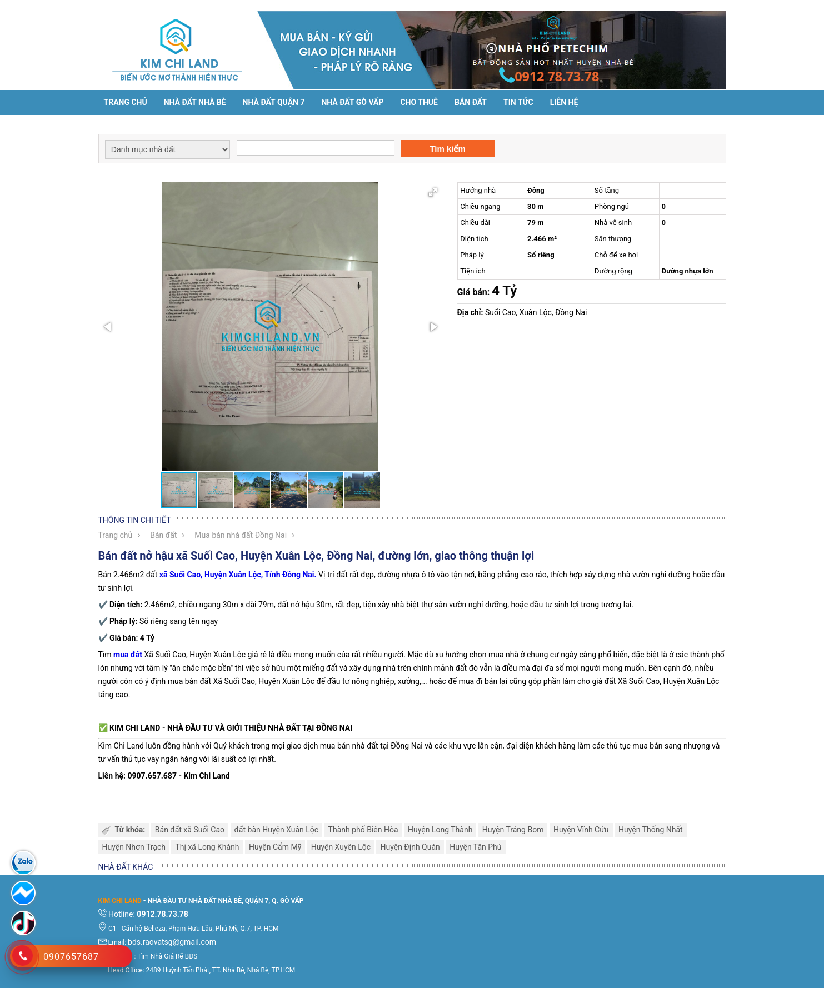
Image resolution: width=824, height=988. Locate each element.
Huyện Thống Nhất (650, 829)
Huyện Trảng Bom (513, 829)
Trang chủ (125, 102)
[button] (433, 192)
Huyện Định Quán (410, 846)
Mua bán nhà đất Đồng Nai (240, 535)
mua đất (127, 654)
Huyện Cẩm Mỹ (275, 846)
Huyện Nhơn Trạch (134, 846)
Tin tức (518, 102)
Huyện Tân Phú (475, 846)
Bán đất (471, 102)
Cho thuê (418, 102)
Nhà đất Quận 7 (274, 102)
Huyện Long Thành (440, 829)
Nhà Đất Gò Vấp (352, 102)
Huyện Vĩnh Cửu (581, 829)
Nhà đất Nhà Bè (195, 102)
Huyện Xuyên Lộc (341, 846)
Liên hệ (564, 102)
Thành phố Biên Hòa (363, 829)
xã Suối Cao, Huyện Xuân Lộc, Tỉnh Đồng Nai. (238, 574)
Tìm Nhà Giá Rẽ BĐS (167, 956)
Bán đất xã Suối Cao (189, 829)
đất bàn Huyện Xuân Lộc (276, 829)
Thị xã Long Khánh (207, 846)
